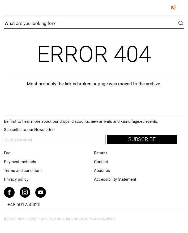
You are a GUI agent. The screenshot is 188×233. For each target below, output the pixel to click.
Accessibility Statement (115, 179)
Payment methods (20, 161)
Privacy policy (16, 179)
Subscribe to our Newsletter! (29, 129)
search (180, 23)
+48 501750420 (23, 204)
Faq (7, 153)
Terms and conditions (23, 170)
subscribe (142, 139)
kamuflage (94, 8)
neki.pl (111, 219)
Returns (101, 153)
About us (102, 170)
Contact (101, 161)
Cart (180, 8)
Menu (8, 8)
